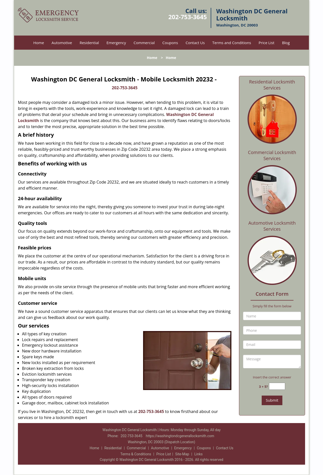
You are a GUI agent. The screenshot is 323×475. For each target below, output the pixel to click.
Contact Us (195, 42)
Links (198, 454)
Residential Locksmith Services (272, 85)
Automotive (61, 42)
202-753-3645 (187, 17)
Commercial (144, 42)
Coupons (170, 42)
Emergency (116, 42)
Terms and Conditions (231, 42)
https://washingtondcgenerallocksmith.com (180, 436)
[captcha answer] (277, 386)
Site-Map (182, 454)
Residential (89, 42)
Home (38, 42)
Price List (267, 42)
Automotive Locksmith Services (271, 226)
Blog (286, 42)
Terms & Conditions (135, 454)
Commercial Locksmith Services (272, 155)
